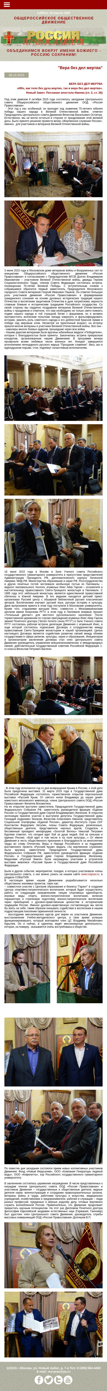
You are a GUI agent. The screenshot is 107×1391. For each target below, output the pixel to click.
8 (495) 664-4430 (88, 1368)
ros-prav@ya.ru (59, 1371)
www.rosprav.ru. (90, 874)
